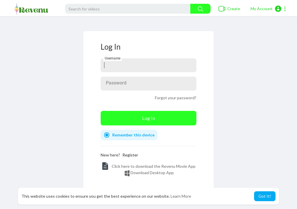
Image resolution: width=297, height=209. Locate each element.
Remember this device (133, 134)
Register (130, 154)
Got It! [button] (264, 196)
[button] (268, 8)
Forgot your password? (175, 97)
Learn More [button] (181, 196)
